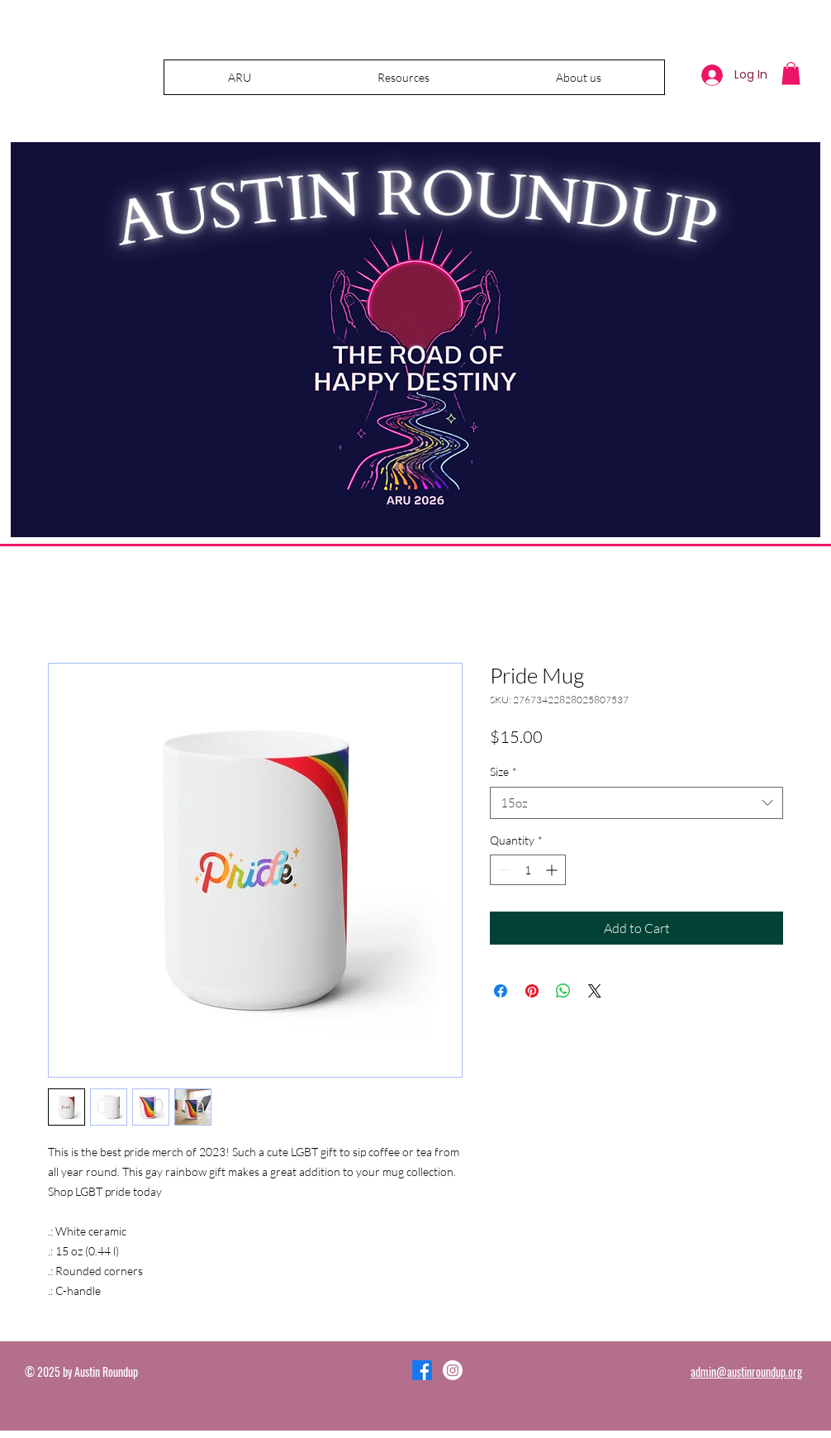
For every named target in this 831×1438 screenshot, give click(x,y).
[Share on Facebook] (500, 991)
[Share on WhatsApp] (563, 991)
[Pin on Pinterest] (532, 991)
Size (503, 771)
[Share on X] (595, 991)
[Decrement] (502, 869)
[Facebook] (422, 1370)
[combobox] (636, 803)
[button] (403, 77)
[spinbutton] (528, 869)
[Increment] (553, 869)
